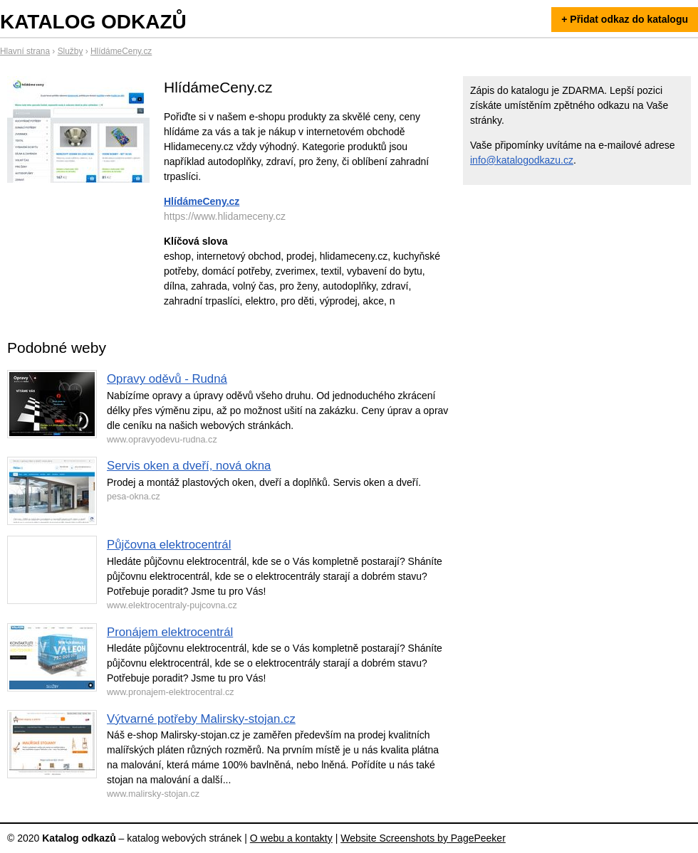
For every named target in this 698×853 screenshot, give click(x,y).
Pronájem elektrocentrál (170, 632)
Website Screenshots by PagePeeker (423, 838)
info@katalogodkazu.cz (521, 160)
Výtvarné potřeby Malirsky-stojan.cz (201, 719)
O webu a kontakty (291, 838)
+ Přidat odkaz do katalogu (624, 19)
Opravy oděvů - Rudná (167, 379)
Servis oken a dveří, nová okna (189, 465)
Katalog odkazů (93, 22)
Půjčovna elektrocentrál (169, 544)
